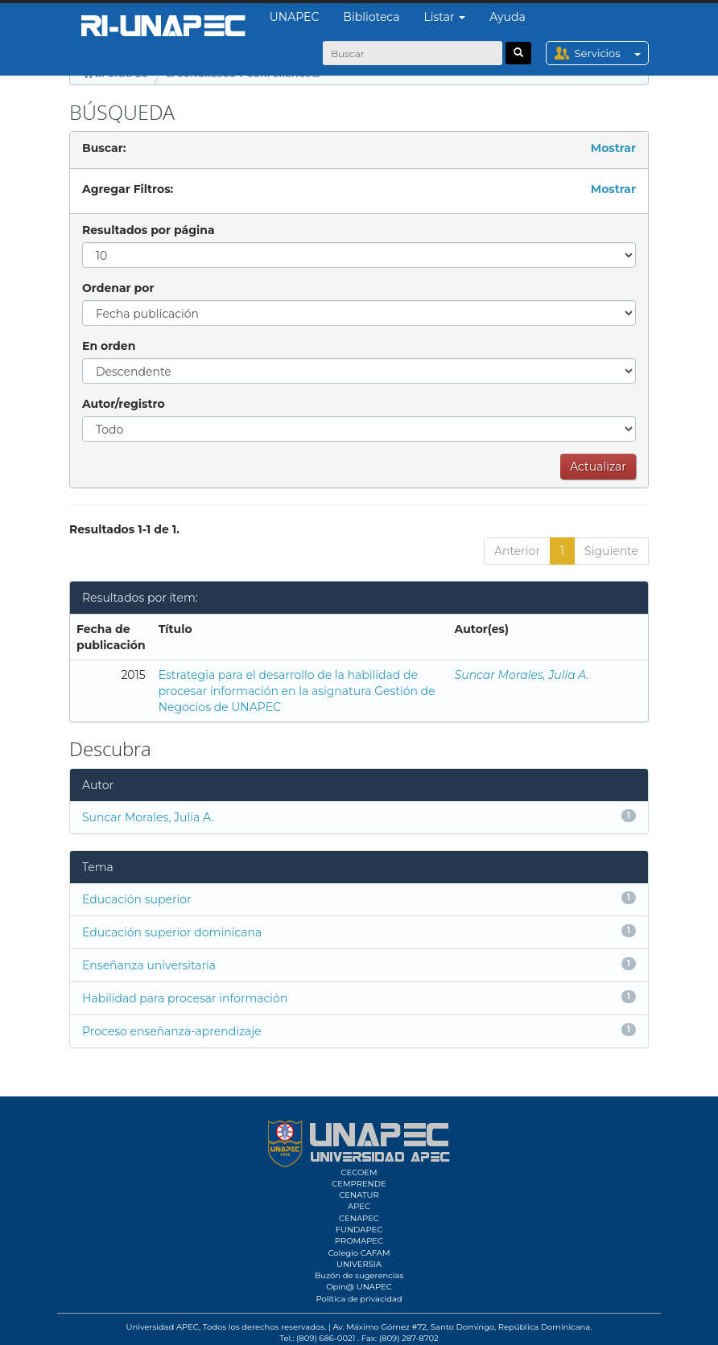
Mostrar (613, 148)
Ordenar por (118, 288)
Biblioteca (371, 17)
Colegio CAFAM (359, 1253)
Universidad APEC (162, 1327)
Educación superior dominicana (172, 932)
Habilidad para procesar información (184, 998)
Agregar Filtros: (127, 189)
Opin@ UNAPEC (359, 1286)
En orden (108, 346)
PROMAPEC (359, 1241)
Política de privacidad (359, 1299)
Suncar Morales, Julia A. (522, 675)
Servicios (611, 53)
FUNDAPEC (359, 1229)
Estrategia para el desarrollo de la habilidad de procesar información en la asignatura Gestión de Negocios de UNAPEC (297, 691)
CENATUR (358, 1195)
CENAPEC (359, 1218)
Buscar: (104, 148)
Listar (445, 17)
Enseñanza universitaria (149, 965)
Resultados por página (148, 230)
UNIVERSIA (359, 1264)
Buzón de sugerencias (359, 1275)
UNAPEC (295, 17)
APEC (359, 1206)
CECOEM (358, 1172)
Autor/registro (123, 404)
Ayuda (507, 17)
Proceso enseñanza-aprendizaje (172, 1031)
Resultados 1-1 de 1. (124, 529)
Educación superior (137, 899)
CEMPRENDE (359, 1183)
